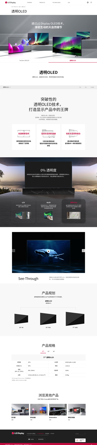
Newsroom (40, 439)
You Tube (31, 439)
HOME (12, 6)
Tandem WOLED (24, 60)
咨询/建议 (47, 433)
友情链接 (77, 433)
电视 (19, 6)
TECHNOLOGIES (56, 2)
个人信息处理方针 (40, 433)
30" (54, 351)
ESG (69, 2)
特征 (86, 87)
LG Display (10, 2)
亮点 (80, 87)
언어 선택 (88, 2)
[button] (83, 250)
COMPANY (29, 2)
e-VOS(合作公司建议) (31, 433)
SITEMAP (52, 433)
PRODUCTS (42, 2)
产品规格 (92, 87)
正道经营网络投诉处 (80, 440)
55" (49, 351)
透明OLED (73, 60)
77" (43, 351)
